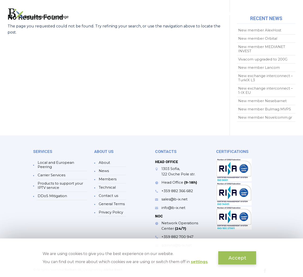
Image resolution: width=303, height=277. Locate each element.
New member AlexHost (259, 30)
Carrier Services (51, 175)
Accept (237, 258)
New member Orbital (257, 38)
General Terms (112, 204)
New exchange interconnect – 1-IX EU (265, 90)
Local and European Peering (56, 164)
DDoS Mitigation (52, 196)
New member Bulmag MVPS (264, 109)
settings (199, 262)
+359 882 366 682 (177, 191)
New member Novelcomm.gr (265, 117)
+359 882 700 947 (177, 236)
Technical (256, 14)
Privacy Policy (111, 212)
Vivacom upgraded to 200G (262, 59)
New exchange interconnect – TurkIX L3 (265, 78)
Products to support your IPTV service (60, 185)
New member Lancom (259, 67)
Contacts (286, 14)
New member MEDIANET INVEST (261, 48)
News (205, 14)
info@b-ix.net (173, 207)
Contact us (108, 195)
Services (180, 14)
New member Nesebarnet (262, 101)
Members (228, 14)
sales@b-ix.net (174, 199)
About (157, 14)
